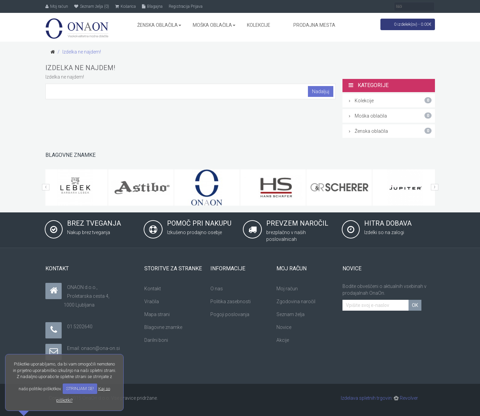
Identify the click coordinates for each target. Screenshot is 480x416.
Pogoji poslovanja (229, 314)
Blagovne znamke (163, 327)
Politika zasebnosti (230, 301)
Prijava (197, 6)
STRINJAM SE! (80, 388)
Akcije (282, 340)
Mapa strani (157, 314)
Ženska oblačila (390, 131)
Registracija (179, 6)
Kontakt (152, 288)
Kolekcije (390, 100)
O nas (216, 288)
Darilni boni (156, 340)
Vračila (151, 301)
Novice (283, 327)
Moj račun (287, 288)
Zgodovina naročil (295, 301)
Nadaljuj (320, 91)
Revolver (406, 398)
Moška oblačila (390, 115)
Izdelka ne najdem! (81, 52)
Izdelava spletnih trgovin (366, 398)
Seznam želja (290, 314)
